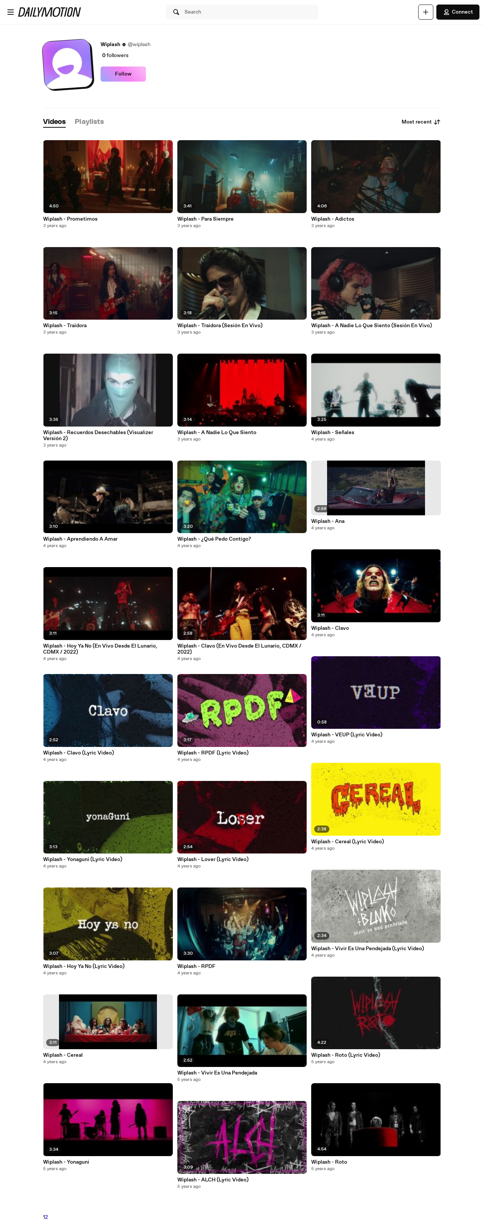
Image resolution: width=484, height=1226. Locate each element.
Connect (458, 12)
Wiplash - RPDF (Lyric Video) (212, 753)
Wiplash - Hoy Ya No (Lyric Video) (83, 966)
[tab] (54, 122)
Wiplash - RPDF (196, 966)
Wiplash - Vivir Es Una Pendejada (217, 1073)
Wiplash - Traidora (65, 326)
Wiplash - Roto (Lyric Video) (345, 1055)
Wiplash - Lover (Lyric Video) (212, 859)
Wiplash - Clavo (330, 628)
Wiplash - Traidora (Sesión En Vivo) (219, 326)
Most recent (421, 122)
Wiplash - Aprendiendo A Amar (80, 539)
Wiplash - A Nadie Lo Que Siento (216, 433)
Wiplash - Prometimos (70, 219)
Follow (123, 74)
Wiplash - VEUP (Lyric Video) (346, 735)
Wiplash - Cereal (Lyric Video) (347, 842)
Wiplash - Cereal (63, 1055)
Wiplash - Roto (329, 1162)
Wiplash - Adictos (332, 219)
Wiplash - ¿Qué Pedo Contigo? (214, 539)
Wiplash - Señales (332, 433)
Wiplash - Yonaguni (66, 1162)
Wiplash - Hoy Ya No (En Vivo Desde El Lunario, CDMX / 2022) (100, 649)
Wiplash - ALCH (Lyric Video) (212, 1180)
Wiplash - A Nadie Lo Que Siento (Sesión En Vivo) (371, 326)
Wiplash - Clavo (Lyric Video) (78, 753)
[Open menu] (11, 12)
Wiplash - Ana (327, 521)
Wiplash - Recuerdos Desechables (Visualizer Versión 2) (98, 436)
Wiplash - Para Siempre (205, 219)
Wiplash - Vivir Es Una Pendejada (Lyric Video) (367, 949)
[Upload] (425, 12)
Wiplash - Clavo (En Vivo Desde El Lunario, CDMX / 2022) (239, 649)
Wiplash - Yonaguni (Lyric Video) (82, 859)
